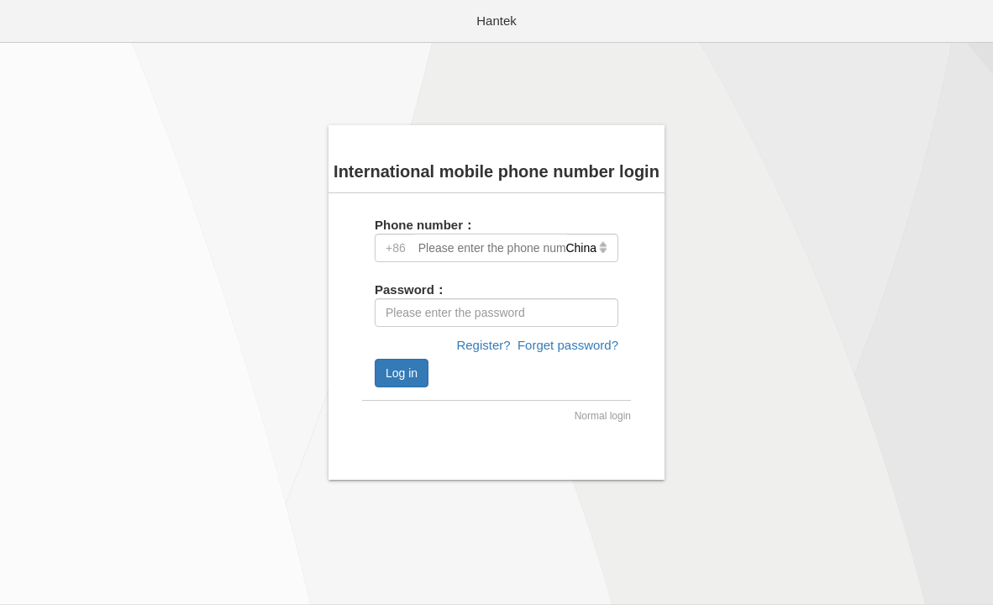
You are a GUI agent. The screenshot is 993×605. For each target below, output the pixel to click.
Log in (402, 373)
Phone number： (425, 225)
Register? (483, 345)
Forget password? (568, 345)
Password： (411, 289)
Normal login (603, 416)
